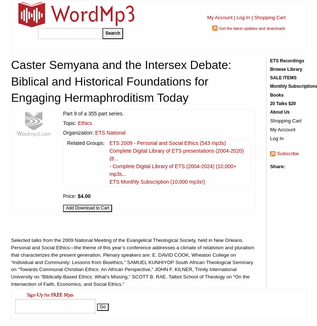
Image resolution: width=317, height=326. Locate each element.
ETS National (110, 133)
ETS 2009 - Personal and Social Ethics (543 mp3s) (167, 143)
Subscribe (288, 153)
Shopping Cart (270, 17)
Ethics (85, 123)
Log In (243, 17)
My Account (220, 17)
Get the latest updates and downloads (252, 28)
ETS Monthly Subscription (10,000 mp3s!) (157, 182)
